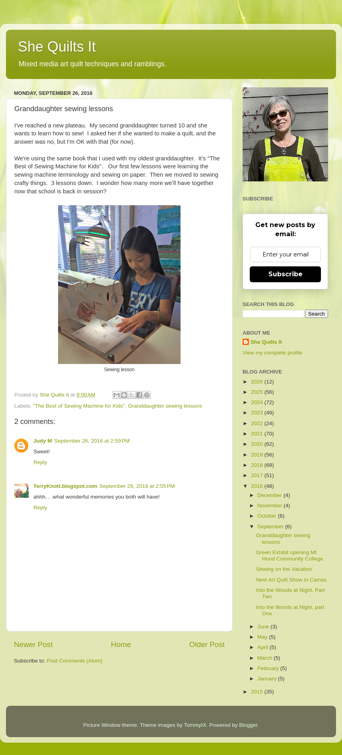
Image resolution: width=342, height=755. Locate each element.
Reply (40, 462)
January (267, 679)
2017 (257, 475)
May (263, 637)
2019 (257, 455)
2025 (257, 392)
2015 (257, 692)
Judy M (42, 441)
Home (121, 644)
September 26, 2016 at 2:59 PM (92, 441)
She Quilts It (57, 47)
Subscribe (285, 274)
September (271, 527)
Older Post (207, 644)
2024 (257, 402)
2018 (257, 465)
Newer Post (33, 644)
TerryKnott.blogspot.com (65, 486)
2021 (257, 434)
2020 (257, 444)
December (270, 495)
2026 (257, 382)
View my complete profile (272, 353)
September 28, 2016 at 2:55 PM (137, 486)
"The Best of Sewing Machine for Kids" (79, 406)
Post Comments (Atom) (75, 661)
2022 (257, 423)
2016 (257, 486)
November (270, 505)
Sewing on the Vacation (284, 569)
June (263, 627)
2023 (257, 413)
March (265, 658)
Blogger (248, 725)
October (267, 516)
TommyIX (195, 725)
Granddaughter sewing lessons (165, 406)
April (263, 647)
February (268, 668)
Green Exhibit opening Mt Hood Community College (289, 555)
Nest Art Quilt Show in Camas (291, 580)
